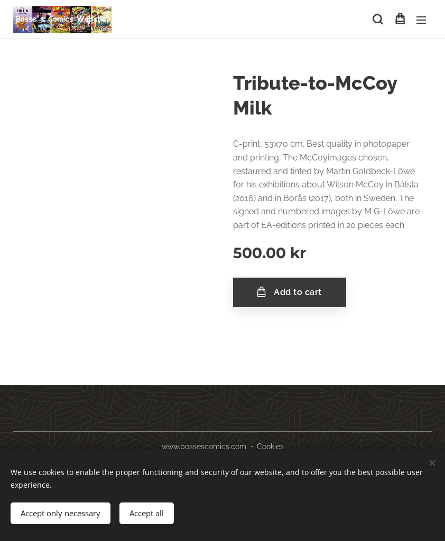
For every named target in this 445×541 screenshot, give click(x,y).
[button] (377, 19)
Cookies (270, 446)
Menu (421, 20)
